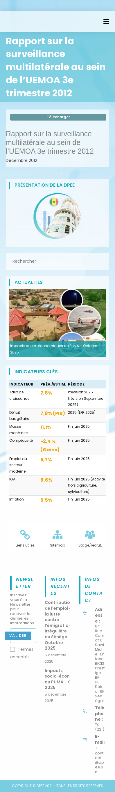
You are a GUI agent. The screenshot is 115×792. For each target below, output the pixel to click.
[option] (57, 323)
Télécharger (58, 116)
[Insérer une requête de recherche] (57, 261)
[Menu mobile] (106, 21)
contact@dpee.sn (99, 762)
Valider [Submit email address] (18, 635)
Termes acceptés (21, 653)
